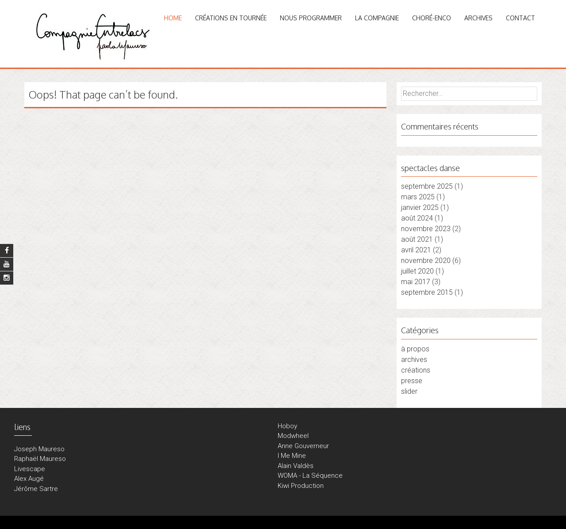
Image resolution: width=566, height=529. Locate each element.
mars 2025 (418, 197)
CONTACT (520, 18)
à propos (415, 349)
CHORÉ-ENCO (431, 18)
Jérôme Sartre (36, 489)
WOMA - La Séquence (310, 476)
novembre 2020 (426, 260)
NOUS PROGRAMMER (311, 18)
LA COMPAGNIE (377, 18)
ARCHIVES (478, 18)
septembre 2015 (427, 292)
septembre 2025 (427, 186)
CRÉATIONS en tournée (231, 18)
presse (411, 381)
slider (409, 391)
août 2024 (417, 218)
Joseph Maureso (39, 449)
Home (173, 18)
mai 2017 (415, 282)
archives (414, 359)
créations (415, 370)
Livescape (29, 469)
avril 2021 (416, 250)
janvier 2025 (420, 207)
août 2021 (417, 239)
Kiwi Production (301, 486)
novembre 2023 (426, 229)
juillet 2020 (417, 271)
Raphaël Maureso (40, 459)
